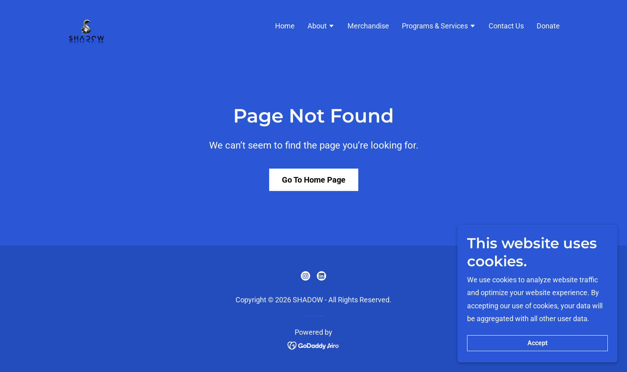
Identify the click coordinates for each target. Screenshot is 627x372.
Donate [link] (548, 26)
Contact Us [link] (506, 26)
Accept (537, 360)
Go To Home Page (313, 180)
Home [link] (285, 26)
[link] (86, 25)
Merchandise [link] (368, 26)
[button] (321, 26)
